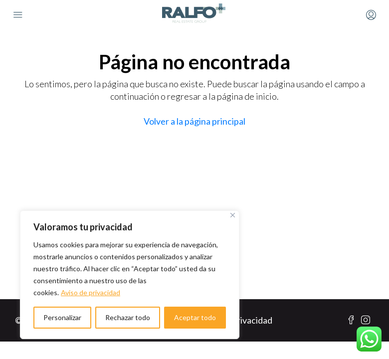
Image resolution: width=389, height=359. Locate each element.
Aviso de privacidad (90, 292)
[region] (129, 274)
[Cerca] (232, 215)
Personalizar (62, 317)
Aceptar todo (195, 317)
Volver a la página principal (194, 121)
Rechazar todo (127, 317)
